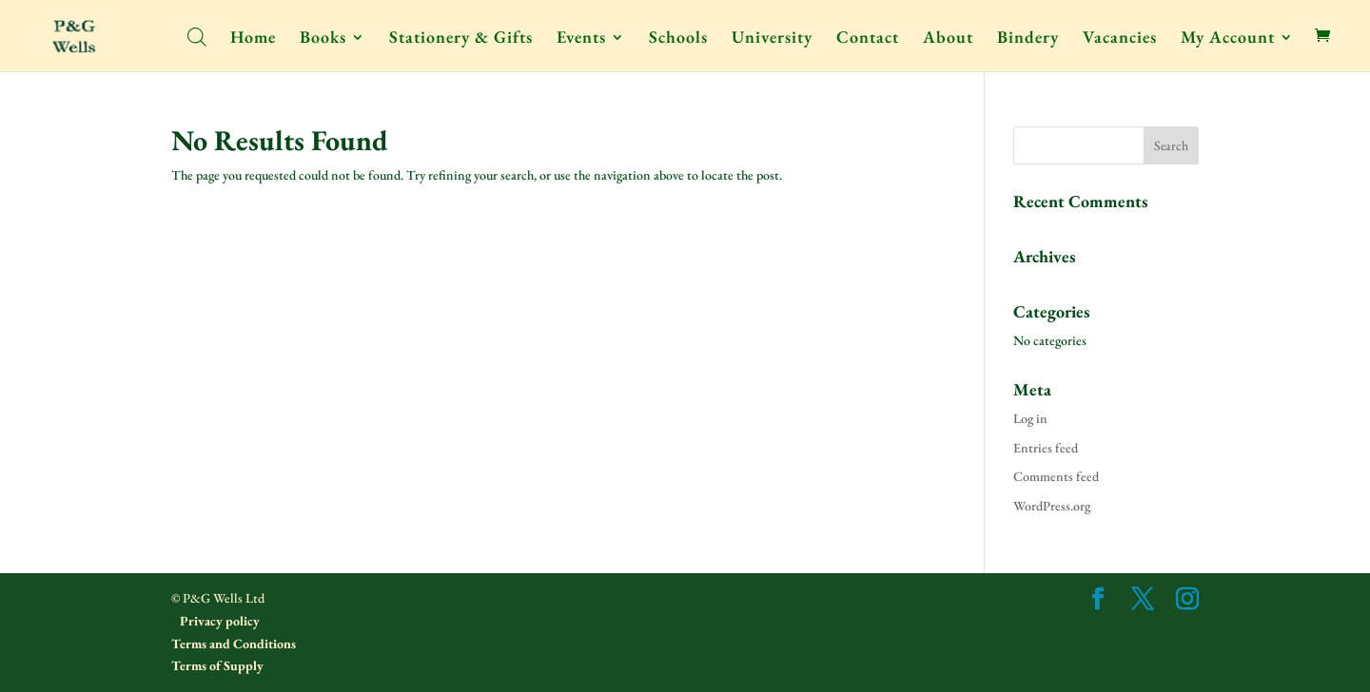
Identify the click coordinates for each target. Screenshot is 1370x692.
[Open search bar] (196, 36)
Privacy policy (218, 620)
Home (253, 39)
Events (581, 39)
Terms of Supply (217, 665)
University (772, 39)
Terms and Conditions (233, 643)
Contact (867, 39)
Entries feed (1045, 447)
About (948, 39)
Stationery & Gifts (461, 39)
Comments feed (1056, 476)
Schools (678, 39)
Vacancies (1120, 39)
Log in (1030, 418)
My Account (1228, 39)
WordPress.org (1051, 505)
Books (323, 39)
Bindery (1028, 39)
